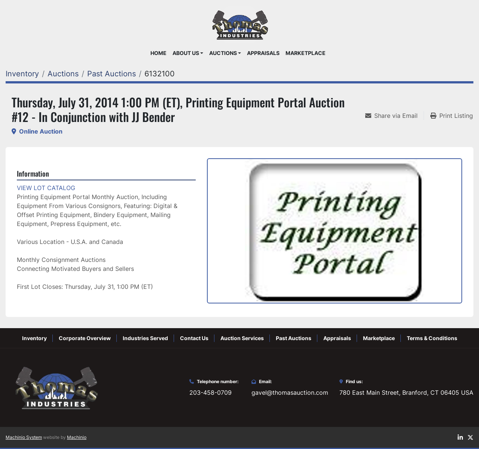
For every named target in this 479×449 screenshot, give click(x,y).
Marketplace (306, 53)
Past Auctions (293, 338)
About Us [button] (186, 53)
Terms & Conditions (432, 338)
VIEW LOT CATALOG (46, 188)
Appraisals (263, 53)
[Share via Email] (394, 115)
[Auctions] (63, 73)
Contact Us (194, 338)
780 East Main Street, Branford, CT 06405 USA (406, 392)
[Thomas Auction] (55, 387)
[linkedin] (460, 437)
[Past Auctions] (111, 73)
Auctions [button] (223, 53)
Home (158, 53)
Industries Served (145, 338)
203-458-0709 (210, 392)
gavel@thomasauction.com (289, 392)
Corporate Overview (85, 338)
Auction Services (242, 338)
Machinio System (24, 437)
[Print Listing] (451, 115)
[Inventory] (22, 73)
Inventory (34, 338)
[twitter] (470, 437)
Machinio (76, 437)
